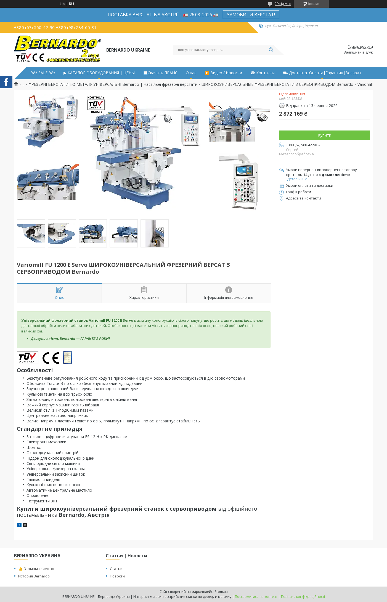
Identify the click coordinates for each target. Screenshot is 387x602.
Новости (117, 576)
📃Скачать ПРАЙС (160, 73)
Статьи (116, 568)
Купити (324, 135)
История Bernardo (34, 576)
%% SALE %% (43, 73)
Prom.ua (221, 591)
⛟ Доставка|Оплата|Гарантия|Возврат (322, 73)
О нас (191, 73)
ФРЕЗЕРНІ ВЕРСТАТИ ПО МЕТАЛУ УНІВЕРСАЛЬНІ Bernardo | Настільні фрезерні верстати (112, 84)
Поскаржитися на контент (256, 596)
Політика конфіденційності (303, 596)
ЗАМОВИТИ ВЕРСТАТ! (251, 15)
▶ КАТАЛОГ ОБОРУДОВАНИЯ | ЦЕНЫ (99, 73)
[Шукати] (270, 50)
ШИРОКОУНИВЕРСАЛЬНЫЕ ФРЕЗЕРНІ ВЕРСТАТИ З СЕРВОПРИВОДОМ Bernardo (277, 84)
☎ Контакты (262, 73)
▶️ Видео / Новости (223, 73)
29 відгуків (283, 3)
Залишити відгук (358, 52)
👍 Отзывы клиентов (36, 568)
